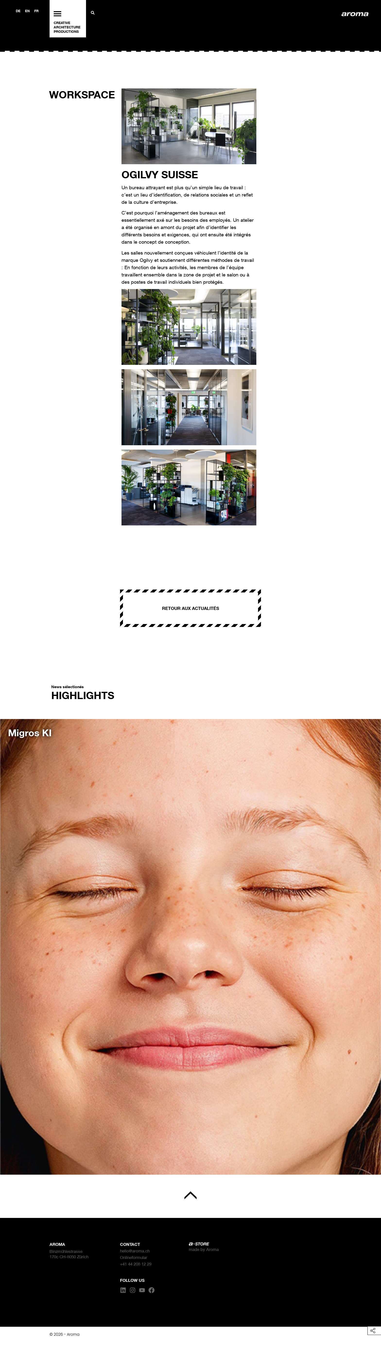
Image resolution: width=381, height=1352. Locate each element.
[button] (11, 943)
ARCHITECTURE (67, 27)
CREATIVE (62, 23)
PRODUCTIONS (66, 31)
